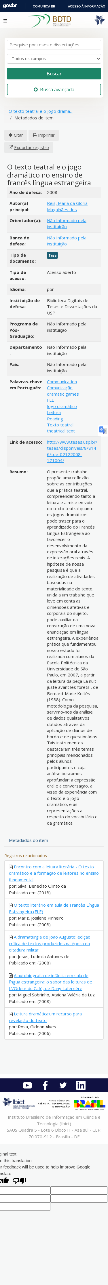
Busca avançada (54, 89)
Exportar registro (31, 147)
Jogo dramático (62, 406)
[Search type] (54, 59)
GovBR (10, 6)
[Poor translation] (19, 1181)
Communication (62, 381)
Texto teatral (60, 425)
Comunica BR (44, 6)
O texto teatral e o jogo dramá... (41, 111)
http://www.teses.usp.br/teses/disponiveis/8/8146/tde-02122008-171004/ (72, 451)
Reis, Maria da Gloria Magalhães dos (67, 206)
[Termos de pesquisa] (54, 44)
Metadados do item (28, 840)
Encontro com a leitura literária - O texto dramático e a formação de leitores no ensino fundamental (54, 873)
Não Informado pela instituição (66, 223)
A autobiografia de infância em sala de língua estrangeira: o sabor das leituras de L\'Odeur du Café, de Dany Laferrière (50, 982)
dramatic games (63, 394)
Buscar (54, 73)
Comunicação (60, 387)
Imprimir (46, 135)
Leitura (54, 412)
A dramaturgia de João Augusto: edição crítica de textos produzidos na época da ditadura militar (49, 943)
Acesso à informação (86, 6)
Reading (55, 419)
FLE (50, 400)
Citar (18, 135)
